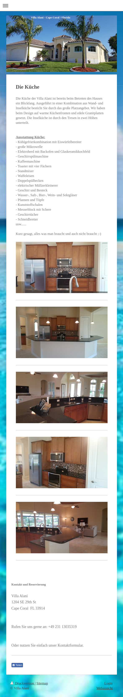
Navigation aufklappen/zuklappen (61, 5)
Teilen (17, 665)
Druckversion (22, 683)
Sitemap (42, 683)
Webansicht (104, 688)
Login (108, 683)
